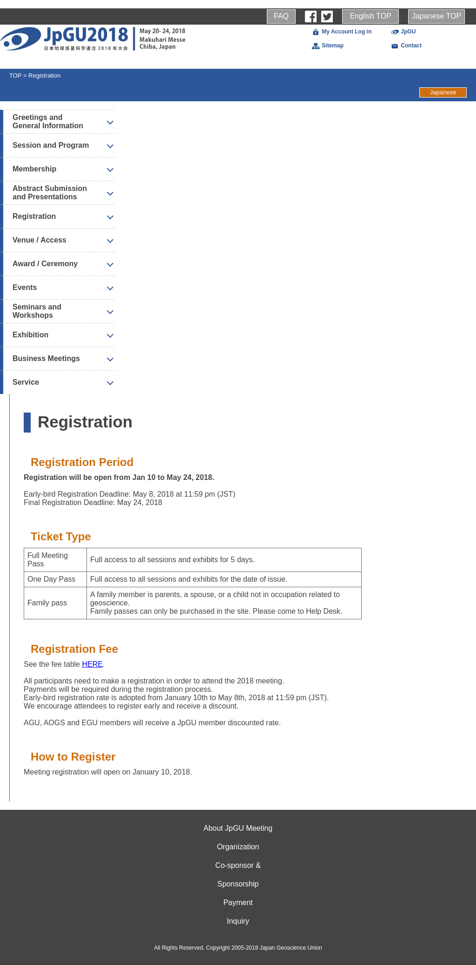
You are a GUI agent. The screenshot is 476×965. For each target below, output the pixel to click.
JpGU (403, 31)
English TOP (370, 16)
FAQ (281, 16)
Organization (238, 847)
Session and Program (51, 145)
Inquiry (238, 921)
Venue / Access (39, 240)
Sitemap (327, 45)
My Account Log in (341, 31)
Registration (44, 75)
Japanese (443, 92)
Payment (237, 902)
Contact (406, 45)
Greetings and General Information (48, 121)
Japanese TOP (436, 16)
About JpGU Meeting (238, 828)
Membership (34, 169)
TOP (15, 75)
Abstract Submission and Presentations (50, 192)
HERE (92, 664)
